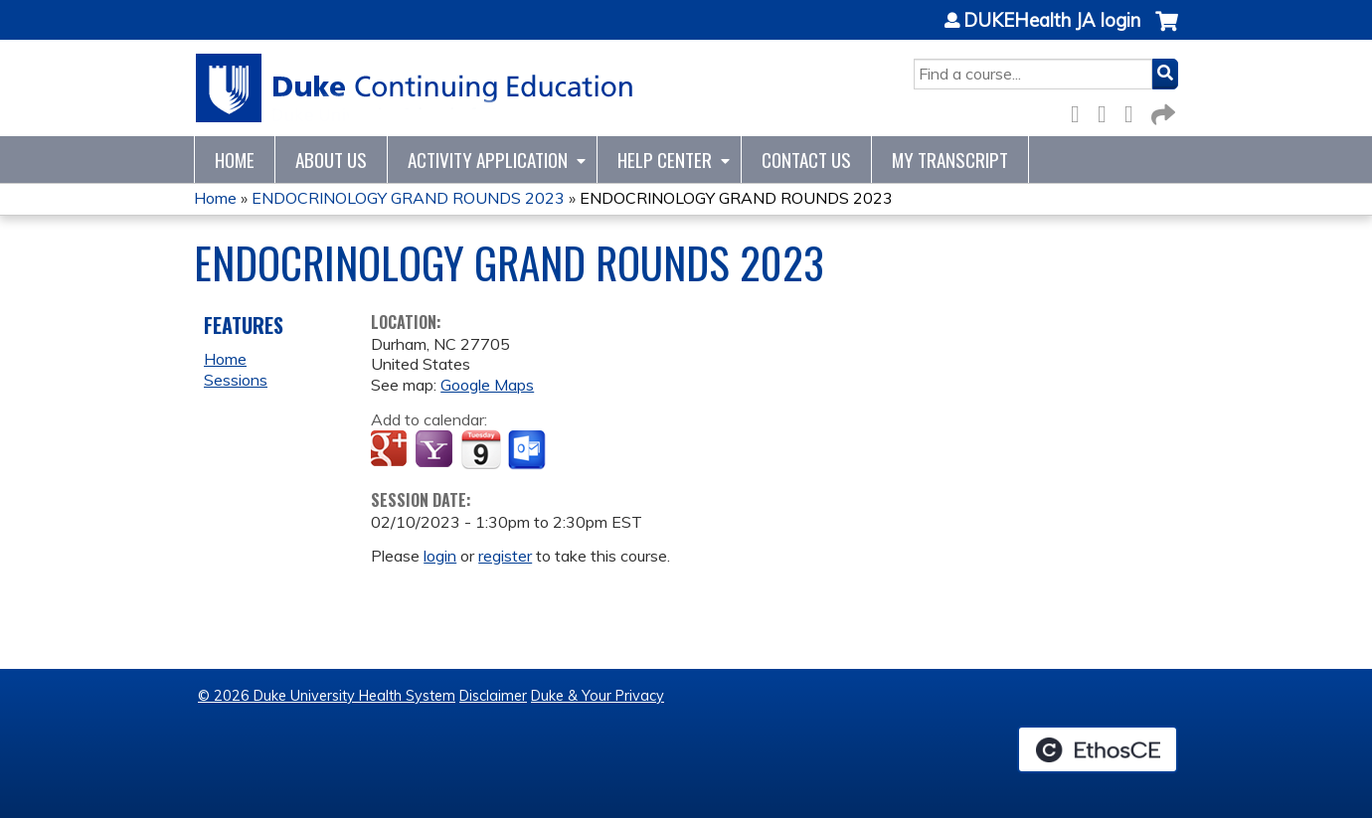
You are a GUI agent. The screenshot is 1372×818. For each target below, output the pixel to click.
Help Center (664, 159)
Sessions (235, 380)
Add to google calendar (391, 450)
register (505, 556)
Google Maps (487, 385)
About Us (331, 159)
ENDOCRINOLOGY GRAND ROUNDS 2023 (408, 198)
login (440, 556)
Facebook (1081, 110)
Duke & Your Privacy (597, 696)
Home (235, 159)
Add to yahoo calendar (436, 450)
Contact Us (806, 159)
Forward (1161, 110)
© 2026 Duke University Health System (326, 696)
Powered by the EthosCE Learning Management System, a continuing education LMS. (1097, 749)
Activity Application (488, 159)
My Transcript (950, 159)
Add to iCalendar (480, 449)
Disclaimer (493, 696)
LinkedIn (1134, 110)
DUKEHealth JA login (1051, 21)
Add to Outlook (528, 450)
